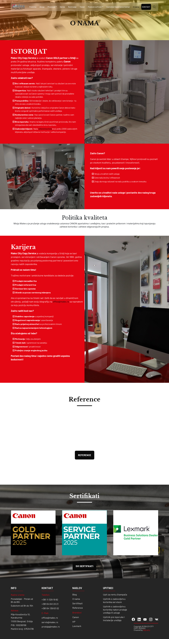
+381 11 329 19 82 (50, 599)
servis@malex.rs (50, 622)
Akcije (41, 7)
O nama (136, 7)
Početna (32, 7)
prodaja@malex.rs (51, 626)
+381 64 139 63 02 (50, 608)
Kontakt (146, 7)
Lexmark (76, 626)
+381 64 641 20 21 (50, 603)
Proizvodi (51, 7)
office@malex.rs (61, 301)
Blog (74, 594)
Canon (75, 617)
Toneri (82, 7)
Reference (84, 455)
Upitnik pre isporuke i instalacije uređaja (114, 619)
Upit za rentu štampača (115, 594)
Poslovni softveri (95, 7)
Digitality (146, 630)
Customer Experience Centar (118, 7)
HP (73, 621)
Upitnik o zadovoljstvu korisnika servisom (114, 600)
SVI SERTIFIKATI (84, 566)
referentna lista (45, 128)
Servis (62, 7)
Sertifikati (77, 603)
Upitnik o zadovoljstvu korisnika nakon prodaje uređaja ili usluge (115, 609)
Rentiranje (72, 7)
